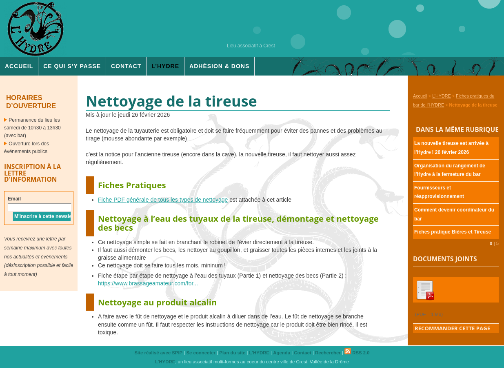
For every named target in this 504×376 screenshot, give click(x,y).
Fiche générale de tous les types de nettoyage (163, 199)
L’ (165, 66)
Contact (126, 66)
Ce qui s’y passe (72, 66)
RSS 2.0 (357, 352)
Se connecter (200, 352)
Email (14, 199)
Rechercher (328, 352)
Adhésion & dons (219, 66)
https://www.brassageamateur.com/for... (148, 283)
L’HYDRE (441, 95)
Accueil (19, 66)
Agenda (281, 352)
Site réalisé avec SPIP (158, 352)
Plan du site (232, 352)
